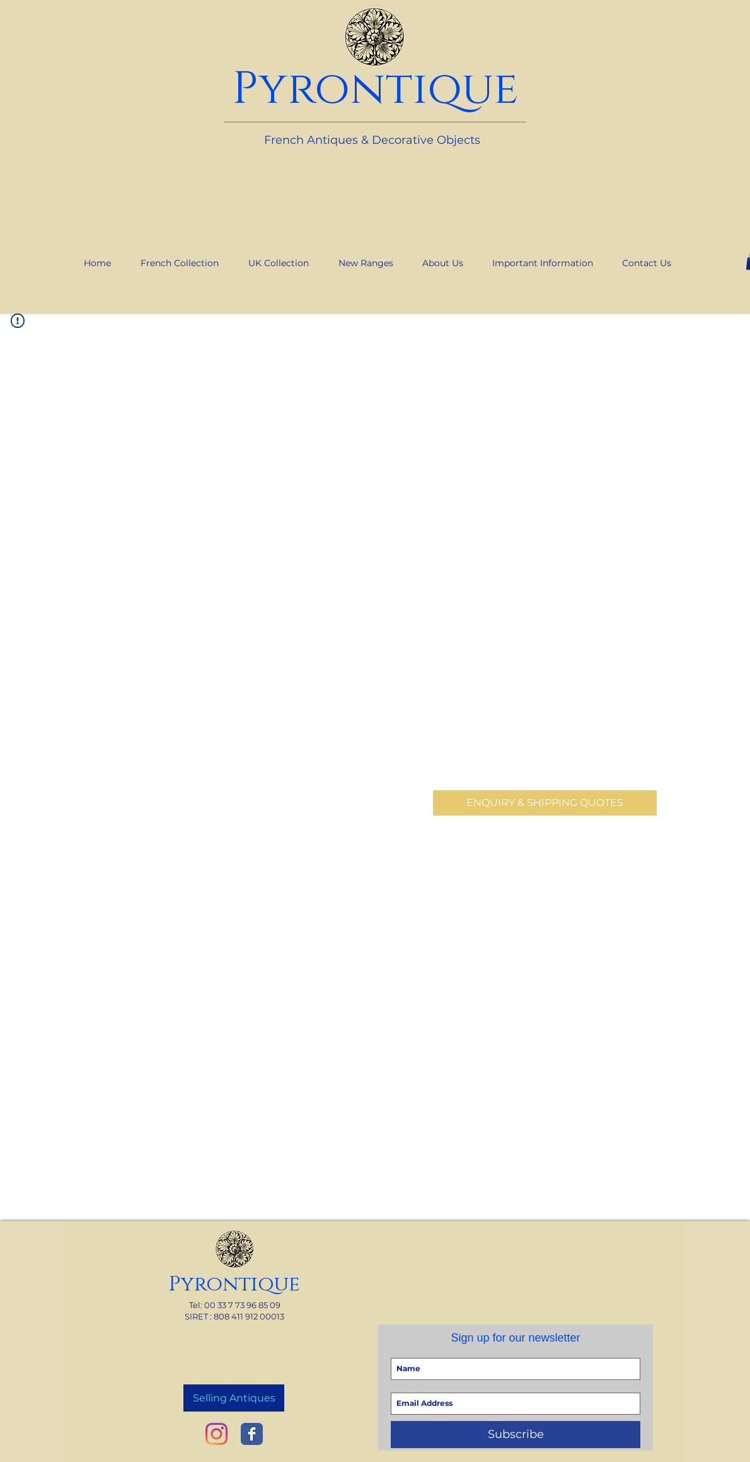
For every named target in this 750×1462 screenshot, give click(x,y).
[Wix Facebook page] (252, 1434)
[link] (660, 5)
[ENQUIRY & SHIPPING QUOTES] (545, 803)
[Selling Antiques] (233, 1398)
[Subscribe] (515, 1434)
